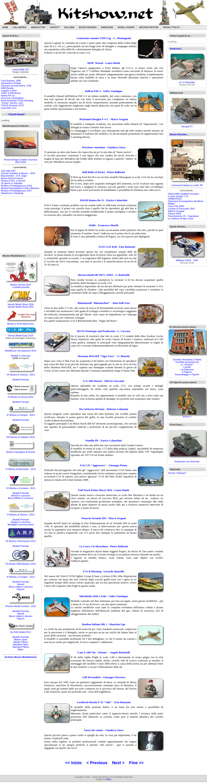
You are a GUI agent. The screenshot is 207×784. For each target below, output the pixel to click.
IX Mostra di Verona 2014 (21, 397)
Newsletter (38, 27)
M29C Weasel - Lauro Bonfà (103, 63)
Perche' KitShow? (177, 473)
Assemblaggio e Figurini (187, 374)
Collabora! (19, 27)
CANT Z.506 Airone (11, 93)
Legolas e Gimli (9, 90)
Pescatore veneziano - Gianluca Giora (103, 147)
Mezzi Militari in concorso (20, 498)
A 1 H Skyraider (187, 82)
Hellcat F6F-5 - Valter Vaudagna (103, 91)
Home (5, 27)
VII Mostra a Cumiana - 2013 (20, 488)
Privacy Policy (171, 27)
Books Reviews (88, 27)
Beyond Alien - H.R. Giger (14, 175)
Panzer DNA (174, 213)
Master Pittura (20, 642)
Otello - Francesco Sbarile (104, 225)
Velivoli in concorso (20, 495)
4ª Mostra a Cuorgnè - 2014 (21, 415)
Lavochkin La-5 (9, 108)
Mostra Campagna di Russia (20, 452)
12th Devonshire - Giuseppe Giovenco (103, 677)
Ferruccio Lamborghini (12, 98)
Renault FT (187, 126)
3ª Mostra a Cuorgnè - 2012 (21, 577)
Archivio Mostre (148, 27)
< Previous (96, 762)
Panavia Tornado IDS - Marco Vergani (104, 518)
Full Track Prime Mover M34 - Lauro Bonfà (103, 490)
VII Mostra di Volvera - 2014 (21, 374)
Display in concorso (20, 522)
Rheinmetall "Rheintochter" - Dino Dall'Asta (104, 303)
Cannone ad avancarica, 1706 (16, 85)
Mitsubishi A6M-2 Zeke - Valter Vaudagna (103, 596)
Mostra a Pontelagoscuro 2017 (16, 190)
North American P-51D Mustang (17, 100)
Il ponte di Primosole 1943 (181, 208)
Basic (20, 649)
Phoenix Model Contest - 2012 (20, 606)
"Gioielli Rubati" (16, 114)
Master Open (20, 639)
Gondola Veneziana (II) (187, 362)
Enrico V (187, 416)
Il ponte (187, 367)
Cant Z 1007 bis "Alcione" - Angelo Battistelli (103, 652)
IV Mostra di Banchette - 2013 (21, 469)
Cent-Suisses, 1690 (11, 80)
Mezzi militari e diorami (20, 616)
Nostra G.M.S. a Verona (13, 180)
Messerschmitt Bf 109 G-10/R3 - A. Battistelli (103, 274)
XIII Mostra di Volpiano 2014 (20, 437)
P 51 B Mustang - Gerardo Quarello (103, 571)
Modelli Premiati (20, 379)
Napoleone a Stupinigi (12, 193)
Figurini (20, 589)
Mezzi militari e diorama (21, 587)
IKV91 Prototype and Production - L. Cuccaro (103, 331)
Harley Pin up (8, 95)
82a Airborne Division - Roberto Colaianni (103, 409)
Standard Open (20, 644)
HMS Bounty (7, 88)
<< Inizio (73, 762)
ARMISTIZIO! (175, 198)
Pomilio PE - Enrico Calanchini (103, 440)
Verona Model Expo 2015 (21, 335)
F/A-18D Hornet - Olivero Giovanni (103, 380)
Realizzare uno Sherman (187, 461)
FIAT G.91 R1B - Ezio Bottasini (117, 246)
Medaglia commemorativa (21, 524)
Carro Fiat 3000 (176, 206)
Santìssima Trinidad (11, 83)
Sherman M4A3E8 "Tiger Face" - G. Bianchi (103, 356)
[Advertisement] (20, 225)
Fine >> (136, 762)
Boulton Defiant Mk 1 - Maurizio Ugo (103, 624)
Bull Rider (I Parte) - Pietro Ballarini (103, 172)
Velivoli (20, 584)
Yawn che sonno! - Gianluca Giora (103, 730)
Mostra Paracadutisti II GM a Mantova (20, 188)
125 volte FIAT (8, 171)
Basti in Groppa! (176, 211)
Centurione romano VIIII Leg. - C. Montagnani (103, 38)
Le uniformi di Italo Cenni (181, 218)
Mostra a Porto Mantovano (20, 324)
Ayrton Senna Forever (12, 178)
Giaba (108, 779)
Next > (118, 762)
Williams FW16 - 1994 (187, 260)
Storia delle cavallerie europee (183, 193)
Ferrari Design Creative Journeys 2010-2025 (20, 160)
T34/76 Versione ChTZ (12, 105)
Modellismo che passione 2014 (20, 350)
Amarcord (107, 27)
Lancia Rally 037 (20, 69)
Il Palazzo (187, 372)
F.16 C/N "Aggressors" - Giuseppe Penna (103, 465)
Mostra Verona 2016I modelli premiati (20, 285)
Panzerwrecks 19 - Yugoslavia (183, 216)
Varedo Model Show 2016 (21, 304)
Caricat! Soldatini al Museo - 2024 (18, 173)
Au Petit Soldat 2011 (20, 632)
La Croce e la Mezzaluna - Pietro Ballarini (103, 546)
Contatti (54, 27)
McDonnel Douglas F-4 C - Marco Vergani (103, 119)
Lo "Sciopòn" (187, 364)
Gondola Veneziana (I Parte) (187, 359)
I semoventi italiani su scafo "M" (187, 185)
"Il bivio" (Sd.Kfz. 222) (12, 103)
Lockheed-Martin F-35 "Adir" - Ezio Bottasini (103, 702)
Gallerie (69, 27)
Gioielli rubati (126, 27)
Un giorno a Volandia (11, 183)
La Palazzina (187, 369)
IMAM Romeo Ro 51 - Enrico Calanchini (103, 200)
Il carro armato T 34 (178, 196)
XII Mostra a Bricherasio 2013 (21, 541)
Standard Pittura (20, 647)
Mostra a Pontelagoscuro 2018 (16, 185)
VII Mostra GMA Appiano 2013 (20, 564)
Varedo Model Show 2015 (21, 307)
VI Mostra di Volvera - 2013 (20, 514)
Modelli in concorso (20, 355)
